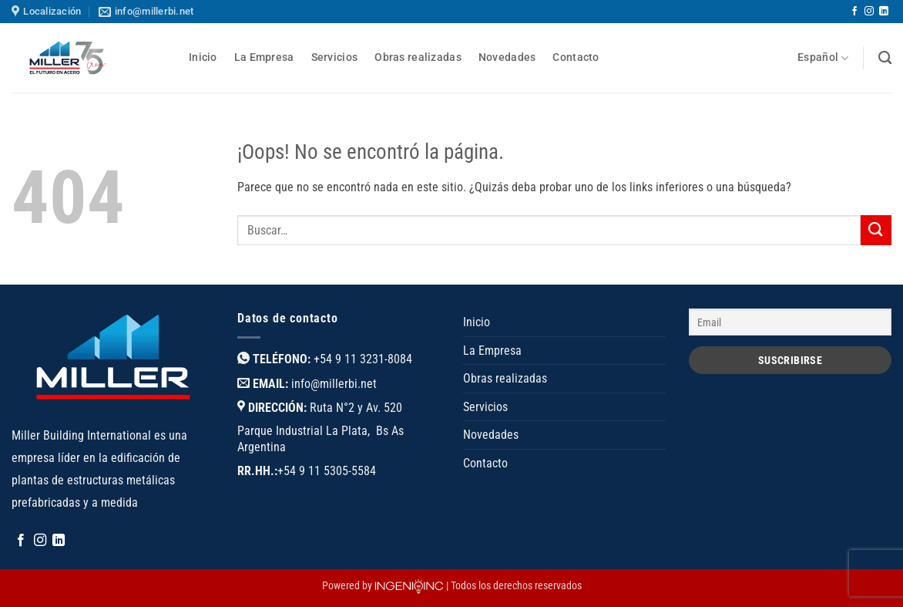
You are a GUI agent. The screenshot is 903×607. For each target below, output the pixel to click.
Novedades (507, 57)
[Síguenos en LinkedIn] (883, 11)
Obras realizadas (418, 57)
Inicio (203, 57)
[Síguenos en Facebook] (854, 11)
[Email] (790, 322)
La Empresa (264, 57)
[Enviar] (876, 230)
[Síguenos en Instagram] (869, 11)
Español (823, 58)
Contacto (575, 57)
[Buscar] (884, 58)
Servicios (334, 57)
